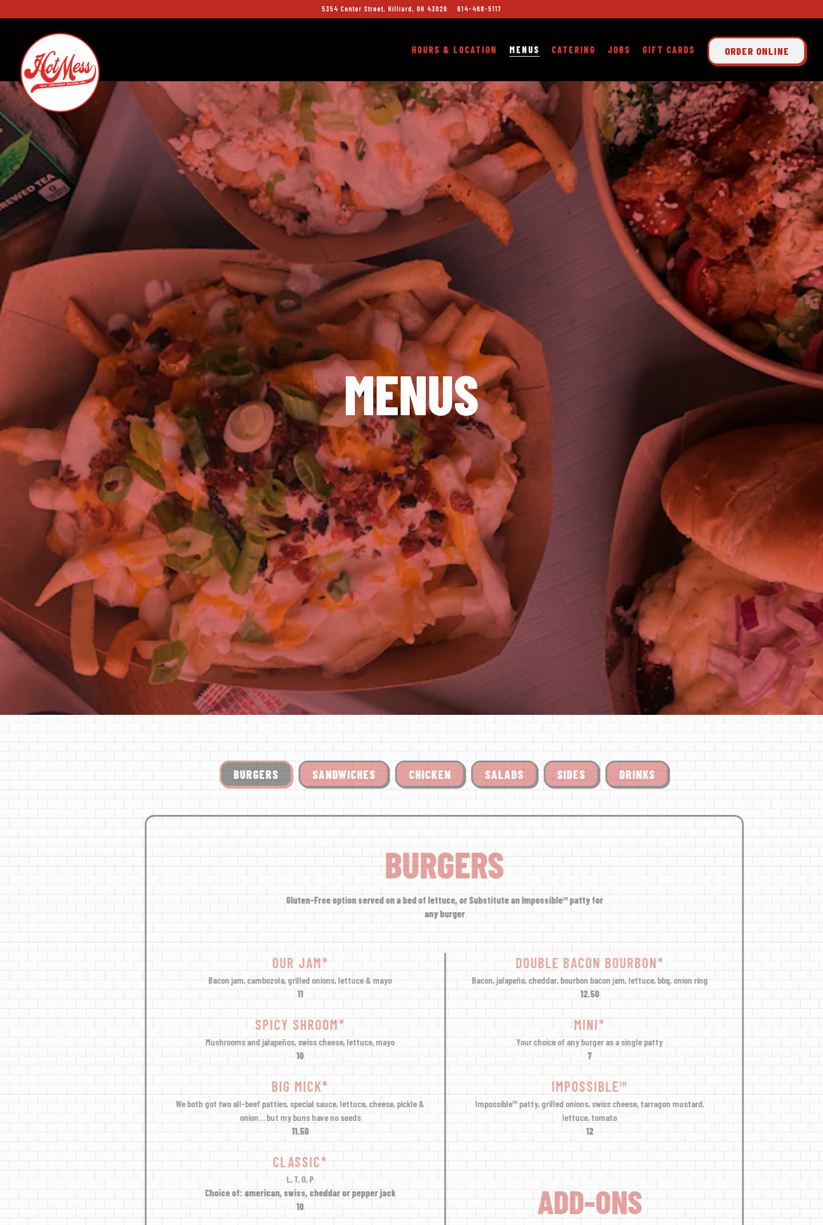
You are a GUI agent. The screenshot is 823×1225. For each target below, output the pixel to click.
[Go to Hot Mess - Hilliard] (385, 8)
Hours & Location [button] (454, 49)
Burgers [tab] (270, 666)
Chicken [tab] (445, 666)
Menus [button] (524, 49)
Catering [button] (574, 49)
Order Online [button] (757, 51)
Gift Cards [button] (668, 49)
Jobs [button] (619, 49)
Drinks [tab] (652, 666)
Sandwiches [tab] (358, 666)
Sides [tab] (586, 666)
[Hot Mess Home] (60, 70)
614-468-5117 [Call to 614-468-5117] (479, 8)
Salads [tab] (519, 666)
